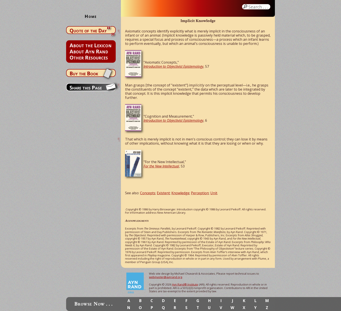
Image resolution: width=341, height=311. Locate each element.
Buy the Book (84, 73)
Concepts (147, 193)
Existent (163, 193)
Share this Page (86, 87)
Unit (213, 193)
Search (258, 6)
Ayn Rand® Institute (185, 284)
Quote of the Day (88, 30)
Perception (200, 193)
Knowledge (180, 193)
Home (91, 16)
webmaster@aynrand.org (165, 277)
